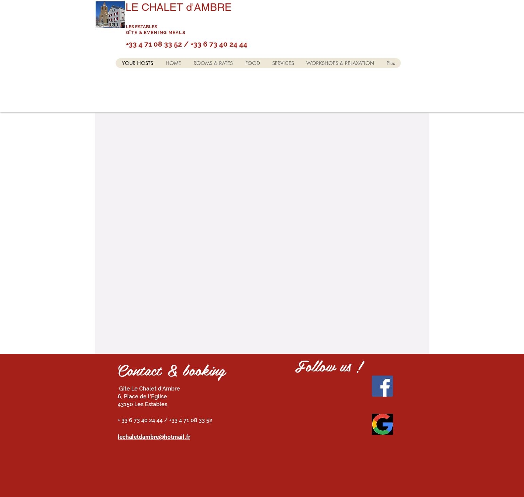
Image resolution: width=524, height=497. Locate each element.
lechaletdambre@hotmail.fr (154, 436)
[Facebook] (382, 386)
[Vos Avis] (382, 424)
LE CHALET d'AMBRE (179, 7)
